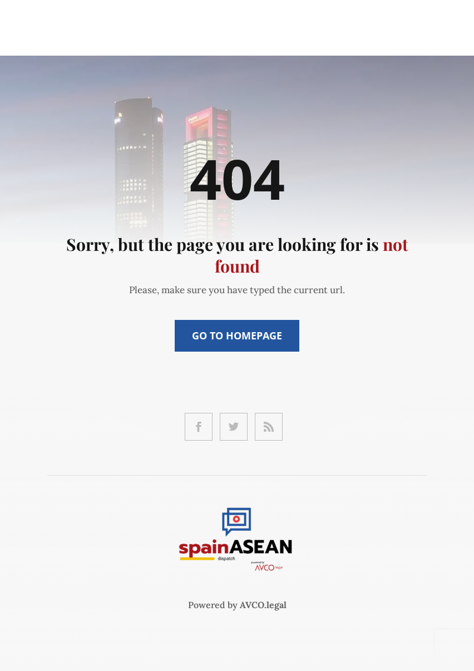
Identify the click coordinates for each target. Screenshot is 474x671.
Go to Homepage (237, 335)
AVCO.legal (263, 604)
